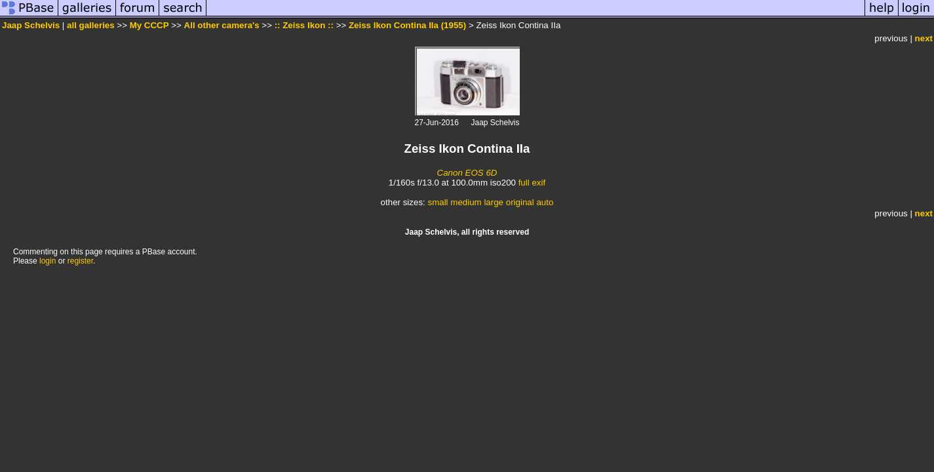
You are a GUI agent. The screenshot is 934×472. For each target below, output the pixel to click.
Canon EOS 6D (467, 173)
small (437, 202)
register (80, 261)
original (520, 202)
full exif (531, 182)
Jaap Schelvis (31, 25)
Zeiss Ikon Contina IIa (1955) (407, 25)
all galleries (91, 25)
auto (544, 202)
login (47, 261)
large (493, 202)
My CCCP (149, 25)
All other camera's (222, 25)
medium (465, 202)
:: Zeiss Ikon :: (304, 25)
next (924, 38)
